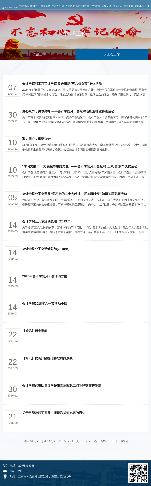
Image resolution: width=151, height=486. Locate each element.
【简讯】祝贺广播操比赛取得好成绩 (47, 358)
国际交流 (106, 6)
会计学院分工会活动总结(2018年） (46, 249)
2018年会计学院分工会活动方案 (44, 276)
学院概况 (24, 6)
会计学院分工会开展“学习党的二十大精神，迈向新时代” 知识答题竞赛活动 (74, 194)
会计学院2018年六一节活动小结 (44, 303)
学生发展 (95, 6)
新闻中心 (35, 6)
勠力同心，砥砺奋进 (36, 138)
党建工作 (39, 54)
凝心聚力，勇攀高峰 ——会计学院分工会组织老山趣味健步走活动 (68, 111)
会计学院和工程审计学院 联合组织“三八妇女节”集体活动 (62, 83)
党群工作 (139, 6)
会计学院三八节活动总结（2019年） (47, 221)
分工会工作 (112, 54)
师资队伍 (46, 6)
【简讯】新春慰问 (34, 331)
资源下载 (128, 6)
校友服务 (117, 6)
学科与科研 (58, 6)
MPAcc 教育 (82, 6)
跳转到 (125, 441)
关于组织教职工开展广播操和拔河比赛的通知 (53, 413)
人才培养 (70, 6)
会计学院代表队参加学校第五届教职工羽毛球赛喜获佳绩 (61, 385)
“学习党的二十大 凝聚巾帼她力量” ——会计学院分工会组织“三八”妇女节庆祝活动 (79, 166)
